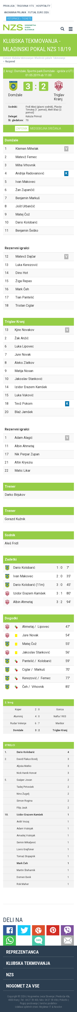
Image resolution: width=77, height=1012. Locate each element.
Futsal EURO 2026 (38, 12)
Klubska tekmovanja (21, 58)
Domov (6, 58)
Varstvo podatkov (48, 1003)
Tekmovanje (58, 58)
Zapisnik (22, 128)
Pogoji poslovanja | (29, 1003)
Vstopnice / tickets (19, 18)
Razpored (10, 61)
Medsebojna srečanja (45, 128)
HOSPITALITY (43, 5)
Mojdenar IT (45, 1006)
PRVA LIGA (8, 5)
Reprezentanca (22, 952)
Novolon (58, 1006)
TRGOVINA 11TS (25, 5)
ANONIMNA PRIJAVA (15, 12)
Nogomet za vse (22, 986)
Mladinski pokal (42, 58)
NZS (10, 974)
